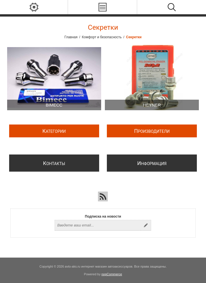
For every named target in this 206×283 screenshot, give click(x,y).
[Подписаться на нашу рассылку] (98, 225)
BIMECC (54, 105)
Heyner (152, 105)
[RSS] (102, 196)
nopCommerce (111, 274)
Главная (71, 37)
